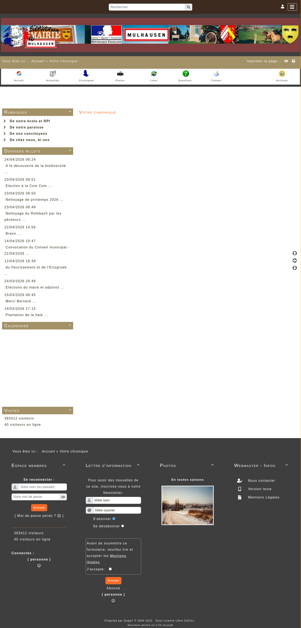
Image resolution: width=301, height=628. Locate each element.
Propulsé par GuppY (119, 620)
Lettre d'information (113, 465)
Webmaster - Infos (262, 465)
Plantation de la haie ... (27, 315)
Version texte (259, 489)
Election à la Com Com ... (29, 186)
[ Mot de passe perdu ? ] (39, 515)
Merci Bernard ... (21, 301)
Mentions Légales (263, 497)
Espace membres (39, 465)
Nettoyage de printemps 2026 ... (35, 199)
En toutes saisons (187, 479)
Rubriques (38, 112)
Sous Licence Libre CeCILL (175, 620)
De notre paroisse (24, 127)
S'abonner (102, 519)
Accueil (38, 61)
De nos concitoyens (25, 133)
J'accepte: (98, 569)
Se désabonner (106, 526)
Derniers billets (38, 151)
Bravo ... (13, 233)
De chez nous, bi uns (27, 140)
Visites (38, 410)
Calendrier (38, 325)
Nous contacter (261, 480)
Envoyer (39, 507)
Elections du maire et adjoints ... (35, 287)
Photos (187, 465)
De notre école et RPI (27, 121)
